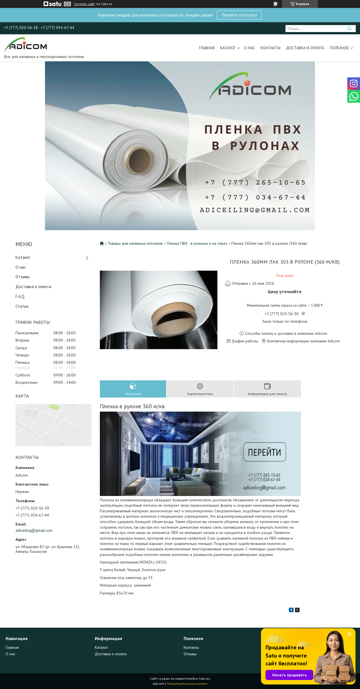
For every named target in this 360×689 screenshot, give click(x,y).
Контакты (270, 47)
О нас (249, 47)
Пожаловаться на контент (187, 683)
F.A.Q (19, 296)
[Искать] (349, 28)
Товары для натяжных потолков (135, 243)
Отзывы (22, 276)
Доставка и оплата (305, 47)
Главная (207, 47)
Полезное (339, 47)
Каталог (228, 47)
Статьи (21, 306)
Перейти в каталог (239, 15)
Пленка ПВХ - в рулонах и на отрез (197, 243)
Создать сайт (84, 4)
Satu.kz (204, 678)
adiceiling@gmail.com (34, 530)
